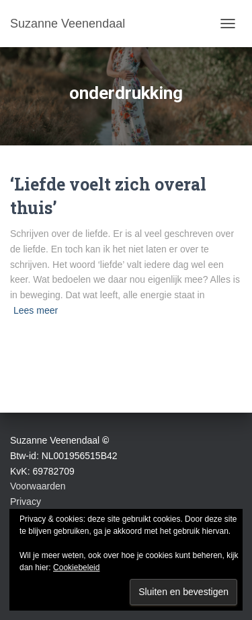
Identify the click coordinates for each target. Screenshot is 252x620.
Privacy (25, 501)
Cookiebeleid (76, 567)
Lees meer (35, 310)
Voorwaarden (38, 486)
